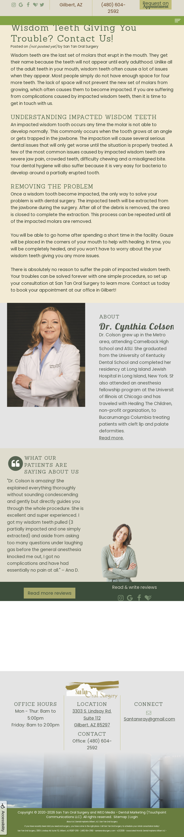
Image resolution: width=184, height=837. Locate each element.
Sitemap (120, 817)
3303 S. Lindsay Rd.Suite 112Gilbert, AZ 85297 (92, 726)
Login (134, 817)
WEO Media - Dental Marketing (121, 812)
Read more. (119, 438)
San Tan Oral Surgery (72, 812)
